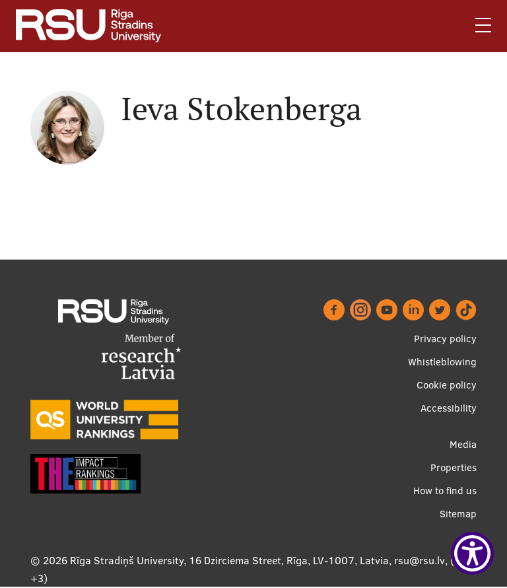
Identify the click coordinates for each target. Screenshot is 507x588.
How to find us (445, 490)
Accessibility (449, 408)
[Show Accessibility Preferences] (472, 553)
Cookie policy (447, 385)
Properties (453, 467)
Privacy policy (445, 339)
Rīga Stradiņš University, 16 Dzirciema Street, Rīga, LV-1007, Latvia (229, 560)
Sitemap (458, 514)
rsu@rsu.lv (419, 560)
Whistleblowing (442, 362)
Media (463, 444)
